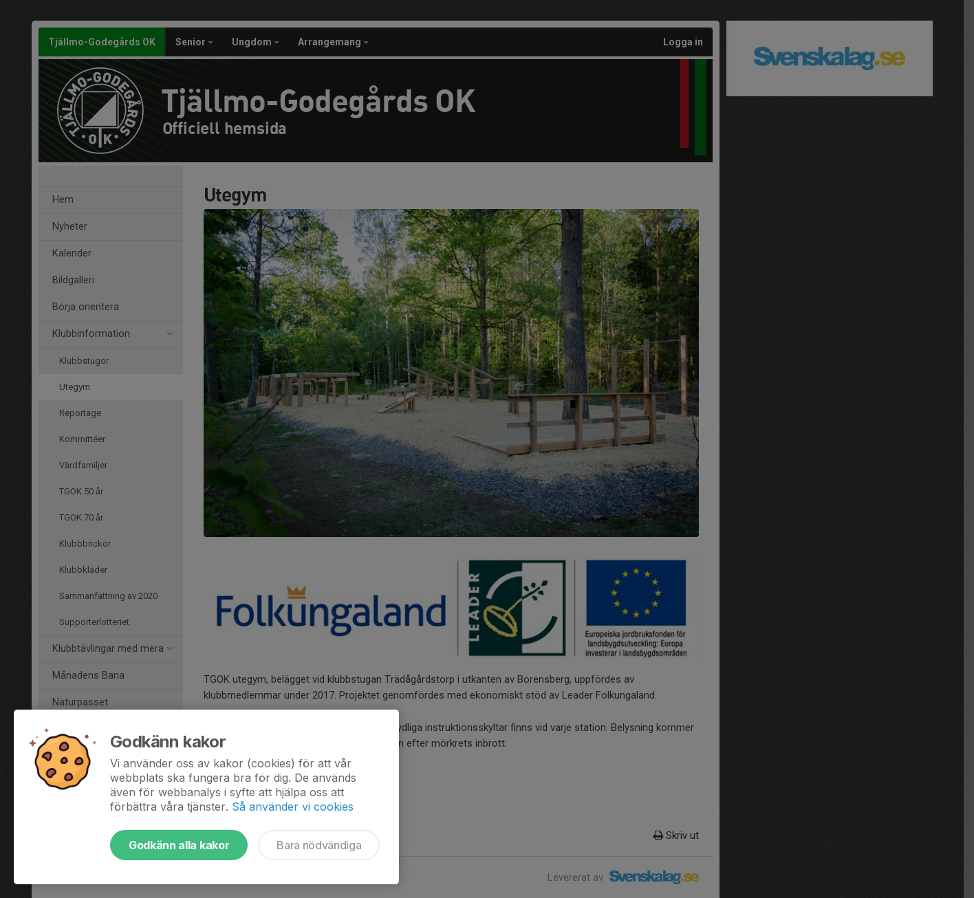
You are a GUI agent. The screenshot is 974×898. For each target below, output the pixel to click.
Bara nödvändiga (319, 845)
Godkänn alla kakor (179, 845)
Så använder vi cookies (293, 806)
